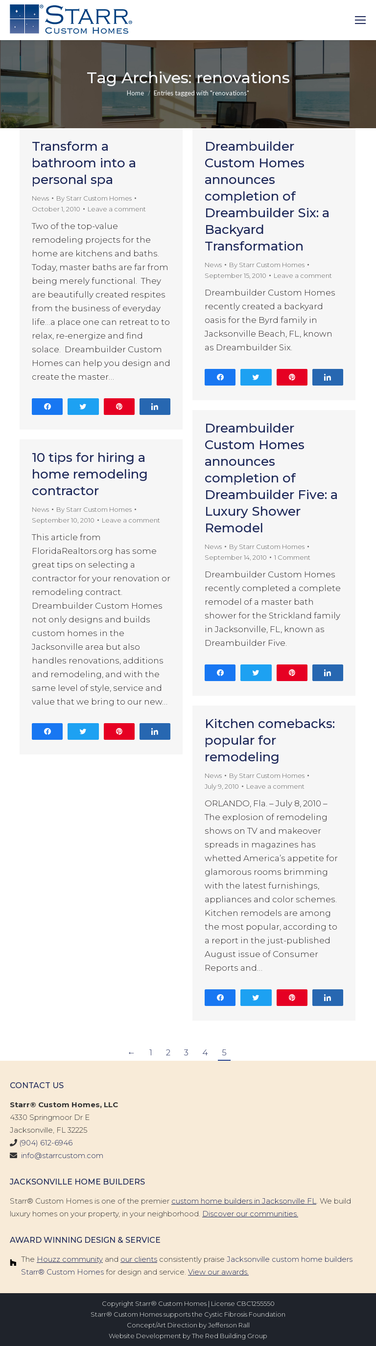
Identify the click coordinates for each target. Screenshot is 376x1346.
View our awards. (218, 1272)
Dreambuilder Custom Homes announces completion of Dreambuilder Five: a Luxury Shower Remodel (271, 478)
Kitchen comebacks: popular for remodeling (270, 740)
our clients (138, 1259)
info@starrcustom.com (62, 1155)
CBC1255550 (255, 1303)
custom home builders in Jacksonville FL (243, 1201)
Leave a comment (117, 209)
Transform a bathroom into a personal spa (84, 162)
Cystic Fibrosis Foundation (244, 1314)
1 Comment (292, 557)
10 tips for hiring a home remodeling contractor (90, 474)
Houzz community (70, 1259)
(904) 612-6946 (45, 1142)
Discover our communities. (250, 1213)
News (40, 198)
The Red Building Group (229, 1336)
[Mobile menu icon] (360, 20)
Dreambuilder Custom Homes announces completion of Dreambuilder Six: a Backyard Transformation (267, 196)
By (94, 198)
